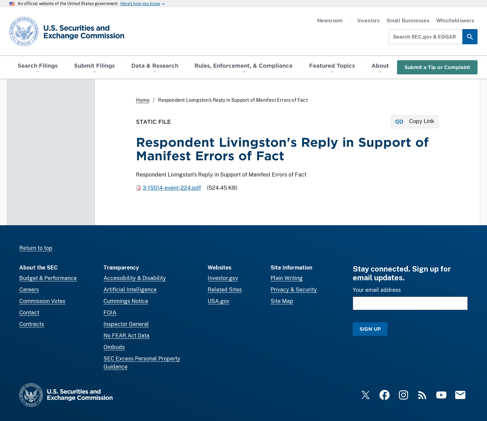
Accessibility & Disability (134, 278)
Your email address (377, 290)
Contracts (31, 324)
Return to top (35, 248)
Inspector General (126, 324)
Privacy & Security (294, 289)
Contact (29, 312)
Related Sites (225, 289)
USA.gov (218, 301)
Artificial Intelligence (130, 289)
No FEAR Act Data (126, 335)
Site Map (282, 301)
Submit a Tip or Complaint (437, 67)
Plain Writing (287, 278)
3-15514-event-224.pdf (172, 188)
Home (142, 100)
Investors (368, 20)
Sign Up (370, 329)
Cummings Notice (125, 301)
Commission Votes (42, 301)
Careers (29, 289)
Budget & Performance (48, 278)
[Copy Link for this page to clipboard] (415, 121)
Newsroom (330, 20)
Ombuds (114, 347)
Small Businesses (408, 20)
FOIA (109, 312)
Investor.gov (223, 278)
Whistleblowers (455, 20)
